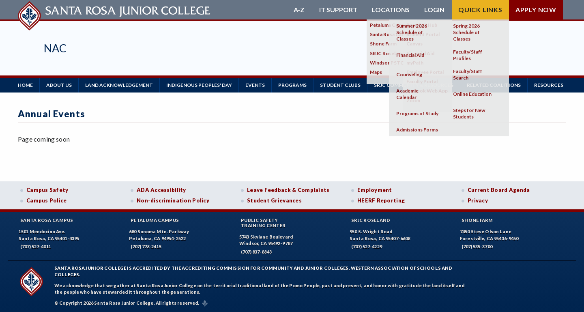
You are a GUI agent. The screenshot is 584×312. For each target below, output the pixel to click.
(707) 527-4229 (366, 246)
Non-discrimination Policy (173, 200)
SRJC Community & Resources (413, 85)
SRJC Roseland (371, 220)
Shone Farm (477, 220)
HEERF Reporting (381, 200)
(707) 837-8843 (256, 251)
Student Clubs (340, 85)
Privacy (478, 200)
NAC (55, 48)
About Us (59, 85)
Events (255, 85)
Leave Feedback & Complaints (288, 190)
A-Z (299, 9)
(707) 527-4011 (35, 246)
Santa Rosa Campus (46, 220)
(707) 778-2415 (146, 246)
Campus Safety (47, 190)
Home (25, 85)
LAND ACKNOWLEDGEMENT (119, 85)
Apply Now (535, 9)
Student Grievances (274, 200)
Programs (292, 85)
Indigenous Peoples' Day (199, 85)
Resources (548, 85)
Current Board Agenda (499, 190)
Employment (374, 190)
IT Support (338, 9)
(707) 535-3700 (477, 246)
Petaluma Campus (155, 220)
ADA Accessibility (161, 190)
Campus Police (46, 200)
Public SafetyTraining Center (263, 222)
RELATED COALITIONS (494, 85)
